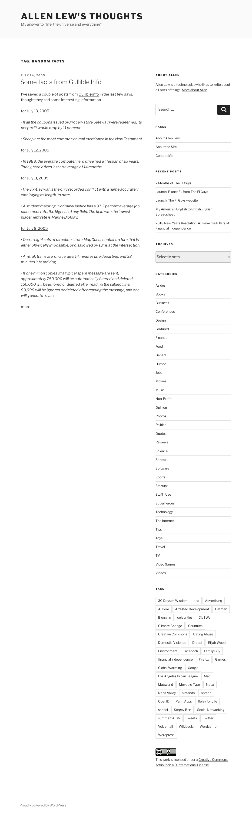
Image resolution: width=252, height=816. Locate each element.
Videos (161, 573)
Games (220, 659)
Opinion (161, 407)
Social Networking (210, 710)
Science (162, 451)
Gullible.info (89, 94)
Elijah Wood (216, 643)
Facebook (190, 651)
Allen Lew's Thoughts (82, 16)
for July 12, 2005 (35, 150)
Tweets (191, 718)
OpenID (163, 701)
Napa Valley (167, 693)
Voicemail (165, 726)
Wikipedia (186, 726)
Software (162, 468)
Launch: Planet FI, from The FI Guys (182, 192)
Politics (161, 425)
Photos (161, 416)
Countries (195, 626)
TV (158, 555)
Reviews (162, 442)
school (163, 710)
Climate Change (170, 626)
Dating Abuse (203, 634)
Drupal (197, 643)
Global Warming (170, 668)
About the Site (166, 147)
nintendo (188, 693)
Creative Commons (172, 634)
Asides (161, 285)
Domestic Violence (172, 643)
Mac (207, 676)
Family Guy (212, 651)
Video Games (166, 564)
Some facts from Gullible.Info (61, 82)
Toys (159, 538)
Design (161, 320)
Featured (162, 329)
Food (159, 346)
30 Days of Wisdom (173, 601)
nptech (206, 693)
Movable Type (189, 684)
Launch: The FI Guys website (177, 200)
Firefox (204, 659)
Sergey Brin (182, 710)
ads (196, 601)
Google (193, 668)
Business (162, 303)
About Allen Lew (168, 138)
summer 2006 (169, 718)
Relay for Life (207, 701)
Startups (162, 486)
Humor (161, 364)
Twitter (208, 718)
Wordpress (166, 735)
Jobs (159, 372)
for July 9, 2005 (34, 228)
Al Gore (163, 609)
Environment (167, 651)
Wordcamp (208, 726)
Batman (221, 609)
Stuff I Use (163, 494)
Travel (160, 547)
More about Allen (194, 90)
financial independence (175, 659)
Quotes (161, 433)
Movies (161, 381)
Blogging (164, 617)
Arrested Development (192, 609)
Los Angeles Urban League (178, 676)
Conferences (165, 311)
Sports (160, 477)
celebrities (184, 617)
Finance (161, 337)
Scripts (161, 460)
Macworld (165, 684)
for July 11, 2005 (34, 178)
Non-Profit (164, 399)
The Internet (165, 521)
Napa (210, 684)
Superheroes (165, 503)
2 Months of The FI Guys (173, 183)
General (161, 355)
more (25, 307)
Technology (164, 512)
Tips (159, 529)
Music (160, 390)
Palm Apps (184, 701)
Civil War (205, 617)
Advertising (213, 601)
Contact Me (164, 156)
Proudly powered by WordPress (43, 805)
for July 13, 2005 (35, 111)
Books (160, 294)
